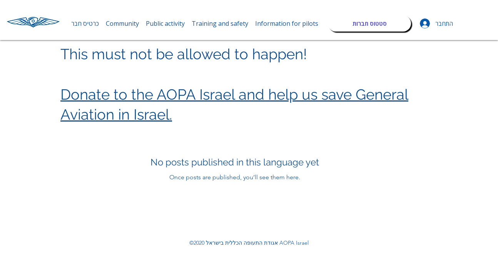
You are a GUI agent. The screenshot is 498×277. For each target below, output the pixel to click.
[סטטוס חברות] (369, 23)
